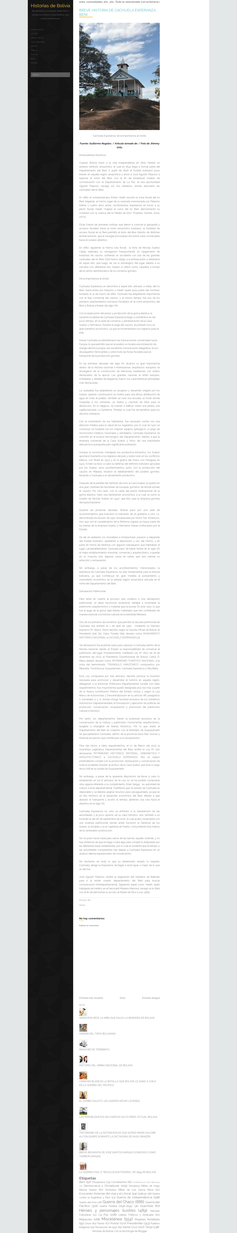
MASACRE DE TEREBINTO (94, 1049)
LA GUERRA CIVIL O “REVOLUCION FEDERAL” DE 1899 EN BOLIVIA (117, 1172)
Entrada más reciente (91, 998)
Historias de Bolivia (50, 5)
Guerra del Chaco (118, 1202)
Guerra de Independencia (134, 1197)
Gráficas (142, 1193)
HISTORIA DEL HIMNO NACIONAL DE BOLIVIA (106, 1065)
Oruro (34, 46)
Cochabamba (38, 42)
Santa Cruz (37, 38)
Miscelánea (112, 1219)
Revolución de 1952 (106, 1227)
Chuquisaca (37, 30)
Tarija (34, 50)
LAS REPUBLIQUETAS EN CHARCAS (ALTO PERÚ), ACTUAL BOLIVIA (118, 1117)
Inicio (122, 998)
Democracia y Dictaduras (101, 1185)
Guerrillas (146, 1206)
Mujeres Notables (147, 1219)
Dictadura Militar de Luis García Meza (129, 1189)
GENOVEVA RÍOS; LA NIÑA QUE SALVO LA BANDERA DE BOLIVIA (116, 1017)
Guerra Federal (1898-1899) (116, 1206)
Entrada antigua (151, 998)
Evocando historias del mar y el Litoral (105, 1193)
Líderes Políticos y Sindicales (136, 1214)
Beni (33, 59)
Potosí (34, 54)
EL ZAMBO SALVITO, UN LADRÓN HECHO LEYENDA (109, 1101)
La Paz (34, 34)
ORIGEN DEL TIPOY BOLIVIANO (97, 1033)
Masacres (85, 1219)
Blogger (142, 1231)
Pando (34, 63)
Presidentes (135, 1223)
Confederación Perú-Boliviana (146, 1182)
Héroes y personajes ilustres (107, 1210)
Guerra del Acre (88, 1202)
